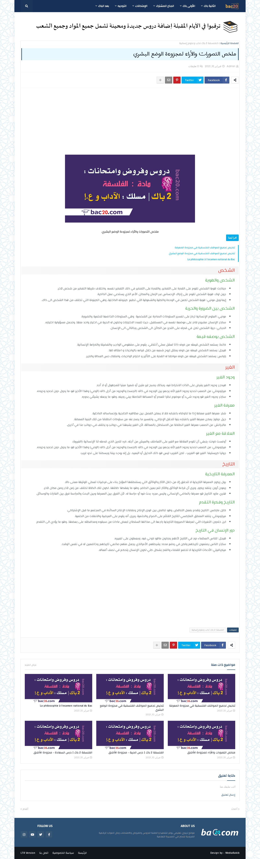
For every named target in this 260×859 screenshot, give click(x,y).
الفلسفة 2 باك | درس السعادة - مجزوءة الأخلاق (63, 753)
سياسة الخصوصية (63, 853)
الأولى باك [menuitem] (189, 6)
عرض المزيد (31, 664)
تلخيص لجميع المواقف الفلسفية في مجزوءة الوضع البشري (202, 253)
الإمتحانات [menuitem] (141, 6)
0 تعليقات (193, 66)
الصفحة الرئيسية (229, 43)
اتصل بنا (43, 853)
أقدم (25, 809)
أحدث (234, 809)
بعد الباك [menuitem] (103, 6)
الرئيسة (82, 853)
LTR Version (28, 853)
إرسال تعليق (228, 794)
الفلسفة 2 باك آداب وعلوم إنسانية (198, 43)
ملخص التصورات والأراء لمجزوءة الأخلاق (211, 753)
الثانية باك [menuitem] (210, 6)
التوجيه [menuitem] (122, 6)
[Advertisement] (169, 121)
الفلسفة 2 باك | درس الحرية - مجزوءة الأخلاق (136, 753)
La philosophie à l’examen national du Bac (211, 259)
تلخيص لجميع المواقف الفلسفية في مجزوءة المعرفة (205, 247)
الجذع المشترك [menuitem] (165, 6)
